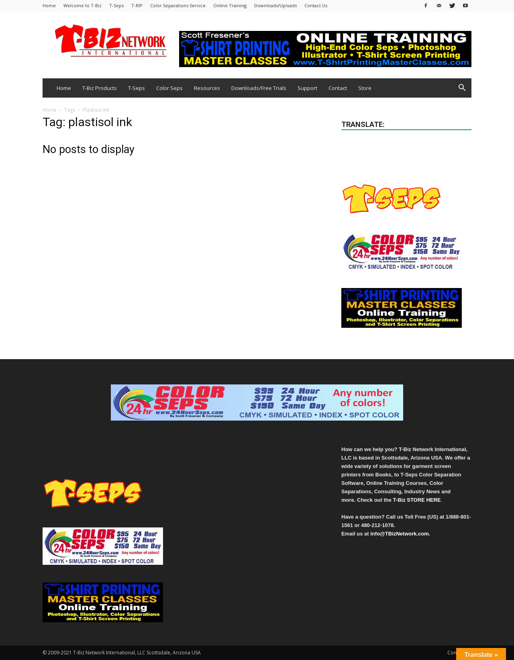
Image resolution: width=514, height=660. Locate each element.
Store (364, 88)
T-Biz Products (99, 88)
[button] (461, 88)
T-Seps (116, 5)
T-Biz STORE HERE (417, 500)
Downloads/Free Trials (258, 88)
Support (307, 88)
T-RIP (137, 5)
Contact (337, 88)
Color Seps (169, 88)
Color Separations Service (178, 5)
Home (49, 5)
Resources (207, 88)
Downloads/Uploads (275, 5)
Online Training (230, 5)
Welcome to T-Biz (82, 5)
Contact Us (315, 5)
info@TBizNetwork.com (399, 534)
